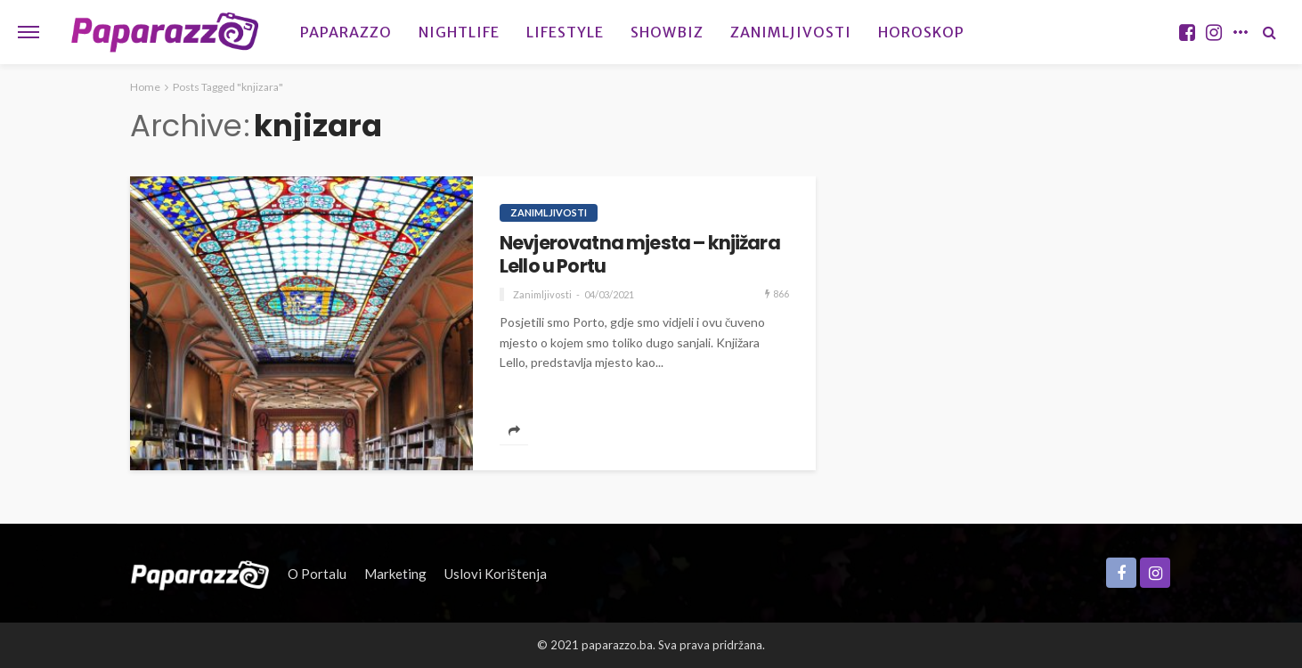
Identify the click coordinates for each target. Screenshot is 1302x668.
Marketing (395, 574)
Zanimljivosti (790, 32)
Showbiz (667, 32)
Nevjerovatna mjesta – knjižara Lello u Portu (640, 255)
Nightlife (459, 32)
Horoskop (921, 32)
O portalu (317, 574)
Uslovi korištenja (495, 574)
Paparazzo (346, 32)
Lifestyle (565, 32)
